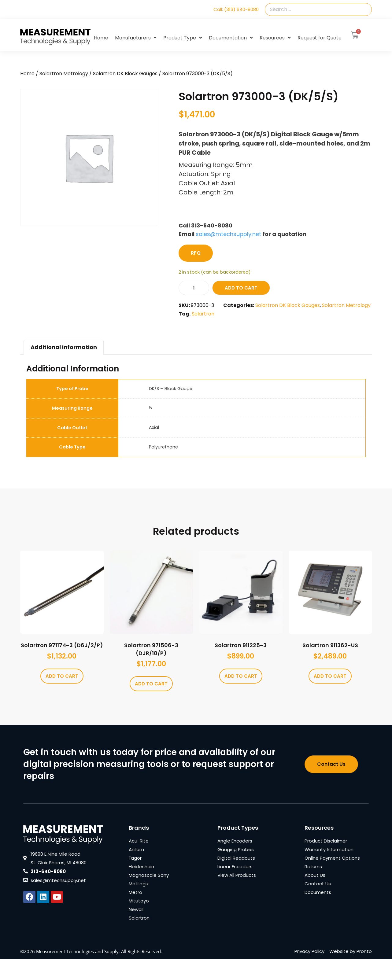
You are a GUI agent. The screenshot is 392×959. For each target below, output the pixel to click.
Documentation (231, 37)
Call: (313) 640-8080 (236, 9)
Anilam (136, 849)
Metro (135, 892)
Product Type (182, 37)
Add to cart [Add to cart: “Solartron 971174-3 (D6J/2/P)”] (62, 676)
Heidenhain (141, 866)
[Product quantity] (194, 288)
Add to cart (241, 288)
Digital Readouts (236, 858)
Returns (313, 866)
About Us (315, 875)
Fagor (135, 858)
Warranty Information (329, 849)
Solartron (203, 313)
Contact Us (318, 883)
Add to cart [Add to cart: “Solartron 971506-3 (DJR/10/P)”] (151, 684)
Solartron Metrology (63, 73)
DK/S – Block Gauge (170, 388)
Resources (275, 37)
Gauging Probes (235, 849)
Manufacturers (136, 37)
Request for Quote (320, 37)
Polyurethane (163, 447)
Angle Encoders (234, 841)
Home (101, 37)
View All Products (236, 875)
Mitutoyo (139, 901)
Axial (154, 427)
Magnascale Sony (149, 875)
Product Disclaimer (326, 841)
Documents (318, 892)
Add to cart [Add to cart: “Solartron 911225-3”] (240, 676)
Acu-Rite (139, 841)
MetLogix (139, 883)
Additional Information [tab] (64, 347)
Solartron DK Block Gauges (125, 73)
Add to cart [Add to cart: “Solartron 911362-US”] (330, 676)
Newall (136, 909)
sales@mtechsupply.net (228, 234)
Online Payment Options (332, 858)
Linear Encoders (235, 866)
